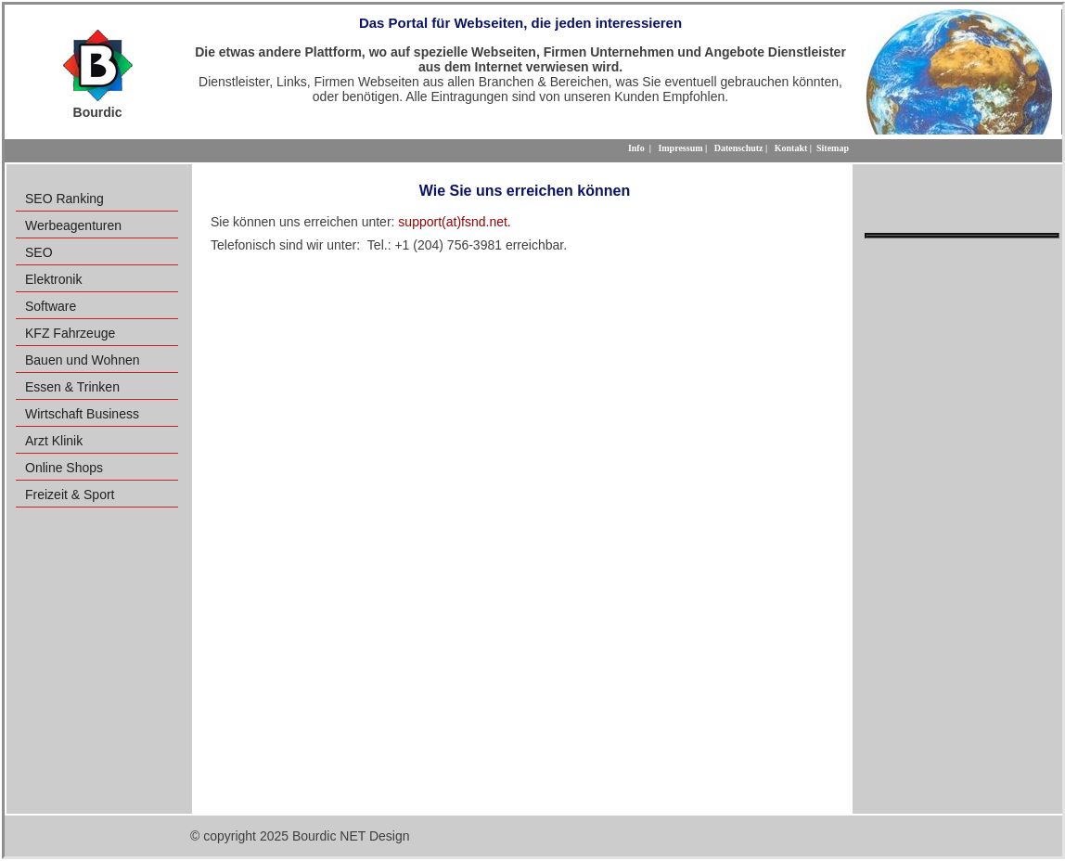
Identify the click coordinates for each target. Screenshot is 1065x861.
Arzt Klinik (54, 440)
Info (636, 148)
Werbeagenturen (73, 225)
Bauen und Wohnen (82, 360)
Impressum (680, 148)
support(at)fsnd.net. (454, 221)
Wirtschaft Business (82, 413)
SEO (39, 252)
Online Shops (64, 467)
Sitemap (832, 148)
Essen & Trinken (72, 386)
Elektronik (53, 279)
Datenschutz (738, 148)
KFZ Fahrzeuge (70, 333)
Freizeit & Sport (69, 494)
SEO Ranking (64, 198)
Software (50, 306)
